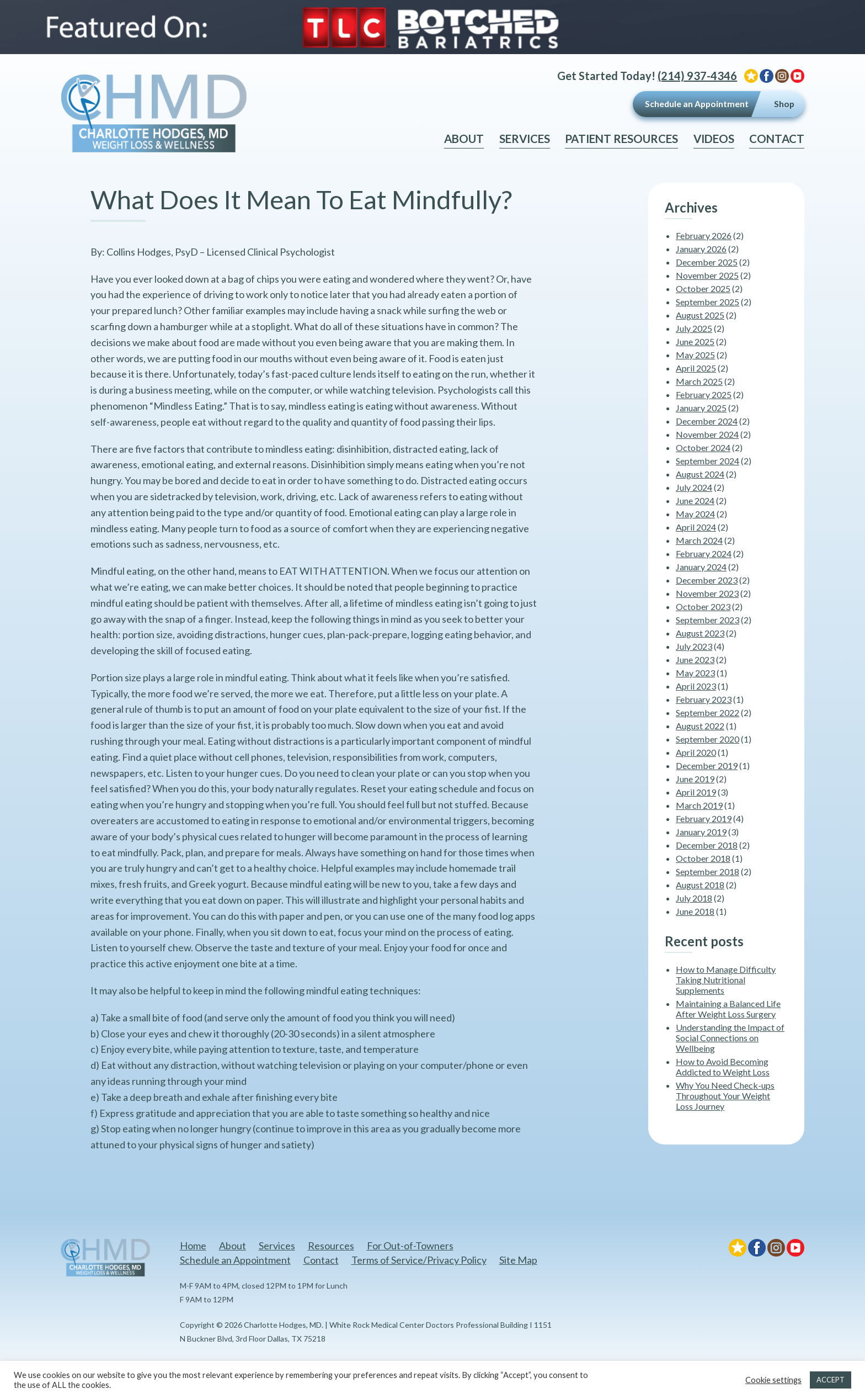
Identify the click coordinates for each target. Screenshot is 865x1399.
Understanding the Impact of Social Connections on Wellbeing (730, 1037)
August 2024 (700, 474)
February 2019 (703, 818)
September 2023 (707, 619)
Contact (776, 138)
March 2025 (699, 381)
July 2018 (694, 898)
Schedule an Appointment (697, 104)
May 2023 (695, 672)
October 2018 (703, 858)
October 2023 (703, 606)
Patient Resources (621, 138)
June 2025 (695, 341)
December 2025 (707, 262)
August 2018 (700, 884)
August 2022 (700, 725)
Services (524, 138)
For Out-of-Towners (410, 1245)
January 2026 (701, 248)
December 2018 (707, 845)
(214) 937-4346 (697, 75)
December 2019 (707, 765)
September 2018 (707, 871)
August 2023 (700, 633)
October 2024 (703, 447)
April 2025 (696, 368)
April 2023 (696, 686)
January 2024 (701, 566)
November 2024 (707, 434)
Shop (784, 104)
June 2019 (695, 778)
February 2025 (703, 394)
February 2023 (703, 699)
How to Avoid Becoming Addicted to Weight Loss (723, 1066)
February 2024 (703, 553)
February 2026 (703, 235)
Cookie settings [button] (773, 1380)
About (464, 138)
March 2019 (699, 805)
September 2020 (707, 739)
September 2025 (707, 301)
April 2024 (696, 527)
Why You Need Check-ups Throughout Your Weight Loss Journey (725, 1095)
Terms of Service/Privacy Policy (419, 1260)
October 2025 (703, 288)
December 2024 (707, 421)
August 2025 (700, 315)
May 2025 (695, 354)
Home (193, 1245)
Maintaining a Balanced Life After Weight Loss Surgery (728, 1008)
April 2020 (696, 752)
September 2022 (707, 712)
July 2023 (694, 646)
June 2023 (695, 659)
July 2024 (694, 487)
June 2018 (695, 911)
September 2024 (707, 460)
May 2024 (695, 513)
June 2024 (695, 500)
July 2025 (694, 328)
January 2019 (701, 831)
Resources (331, 1245)
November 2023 (707, 593)
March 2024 (699, 540)
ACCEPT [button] (830, 1379)
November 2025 (707, 275)
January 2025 (701, 407)
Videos (713, 138)
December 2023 (707, 580)
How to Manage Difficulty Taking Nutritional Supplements (726, 979)
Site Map (518, 1260)
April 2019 (696, 792)
